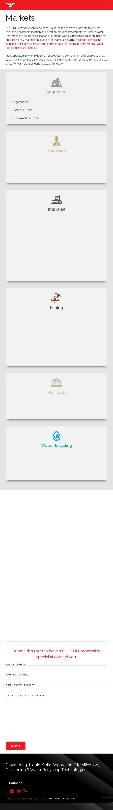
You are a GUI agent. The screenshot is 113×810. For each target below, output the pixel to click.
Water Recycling (56, 445)
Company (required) (56, 678)
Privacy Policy (12, 798)
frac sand (95, 39)
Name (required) (56, 667)
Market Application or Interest (56, 717)
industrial (11, 43)
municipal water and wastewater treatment (53, 43)
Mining (56, 307)
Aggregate (56, 91)
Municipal (56, 392)
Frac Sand (56, 150)
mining (22, 43)
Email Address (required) (56, 688)
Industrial (56, 209)
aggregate (82, 39)
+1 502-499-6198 (29, 798)
